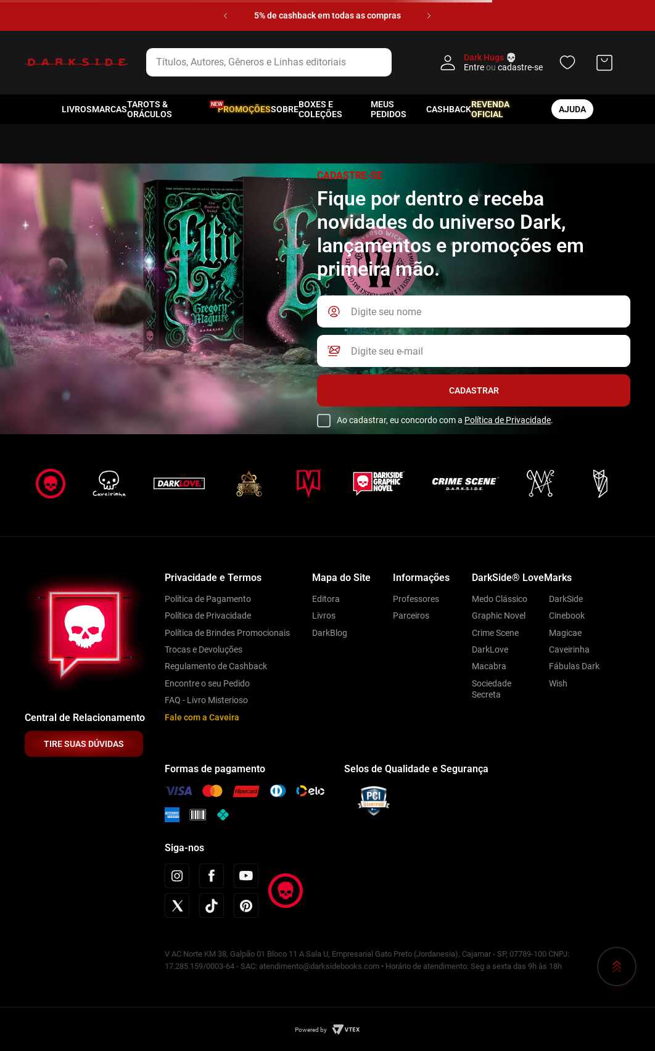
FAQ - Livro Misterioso (206, 700)
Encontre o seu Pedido (207, 683)
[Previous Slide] (225, 15)
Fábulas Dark (574, 666)
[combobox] (285, 62)
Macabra (489, 666)
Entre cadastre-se (503, 67)
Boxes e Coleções (320, 109)
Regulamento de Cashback (216, 666)
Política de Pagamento (208, 599)
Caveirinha (569, 649)
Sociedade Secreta (491, 688)
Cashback (448, 109)
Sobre (285, 109)
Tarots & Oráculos (149, 109)
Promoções (244, 109)
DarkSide (566, 599)
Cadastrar (474, 390)
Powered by (311, 1029)
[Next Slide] (429, 15)
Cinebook (567, 615)
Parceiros (411, 615)
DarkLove (490, 649)
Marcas (109, 109)
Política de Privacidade (507, 420)
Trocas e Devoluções (203, 649)
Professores (416, 599)
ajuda (572, 109)
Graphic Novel (498, 615)
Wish (558, 683)
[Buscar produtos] (411, 62)
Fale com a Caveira (202, 717)
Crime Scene (495, 633)
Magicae (565, 633)
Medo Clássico (499, 599)
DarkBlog (329, 633)
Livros (77, 109)
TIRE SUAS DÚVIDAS (84, 744)
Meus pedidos (388, 109)
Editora (326, 599)
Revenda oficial (490, 109)
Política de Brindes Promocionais (227, 633)
